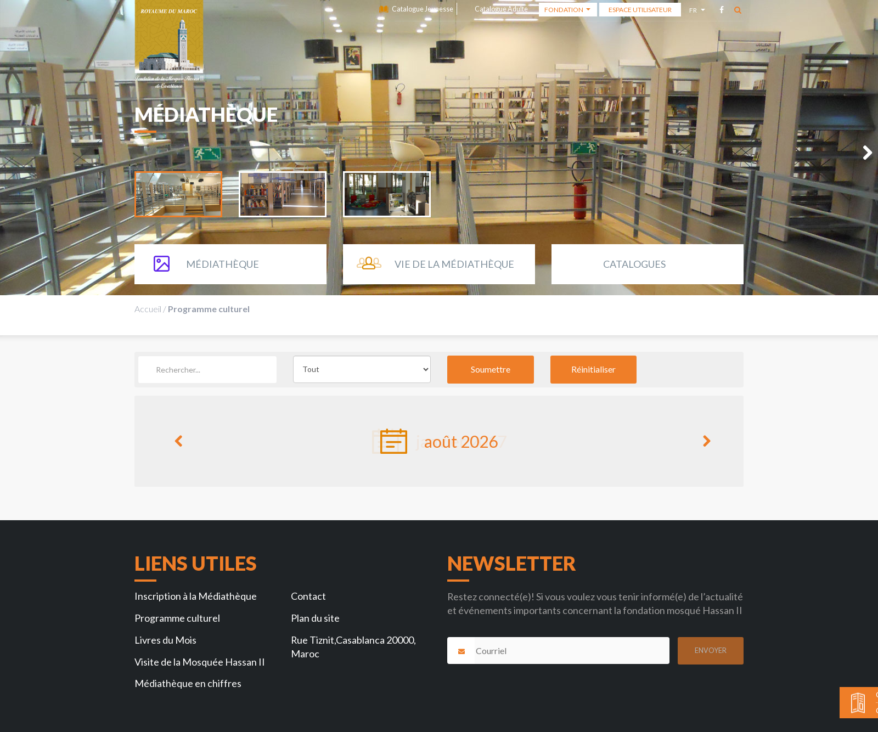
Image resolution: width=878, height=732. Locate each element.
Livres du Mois (165, 640)
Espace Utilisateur (640, 9)
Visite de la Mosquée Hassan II (199, 662)
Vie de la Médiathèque (454, 264)
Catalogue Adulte (501, 9)
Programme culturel (177, 618)
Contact (308, 596)
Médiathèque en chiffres (187, 683)
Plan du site (315, 618)
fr (694, 12)
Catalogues (634, 264)
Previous (178, 446)
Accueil (147, 308)
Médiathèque (222, 264)
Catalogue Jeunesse (422, 9)
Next (862, 156)
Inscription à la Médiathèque (195, 596)
